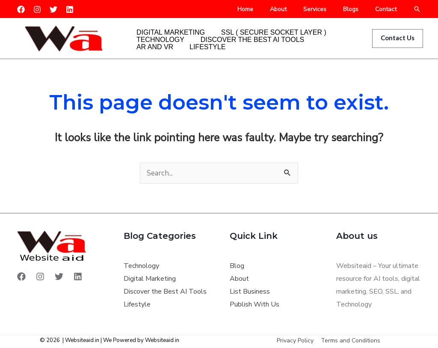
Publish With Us (254, 304)
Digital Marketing (165, 25)
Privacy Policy (296, 340)
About (294, 9)
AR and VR (313, 38)
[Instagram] (37, 9)
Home (266, 9)
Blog (237, 266)
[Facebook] (21, 9)
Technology (155, 38)
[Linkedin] (70, 9)
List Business (250, 291)
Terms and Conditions (350, 340)
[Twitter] (53, 9)
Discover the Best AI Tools (237, 38)
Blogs (357, 9)
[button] (417, 9)
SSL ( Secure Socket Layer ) (258, 25)
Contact (388, 9)
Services (326, 9)
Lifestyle (149, 51)
